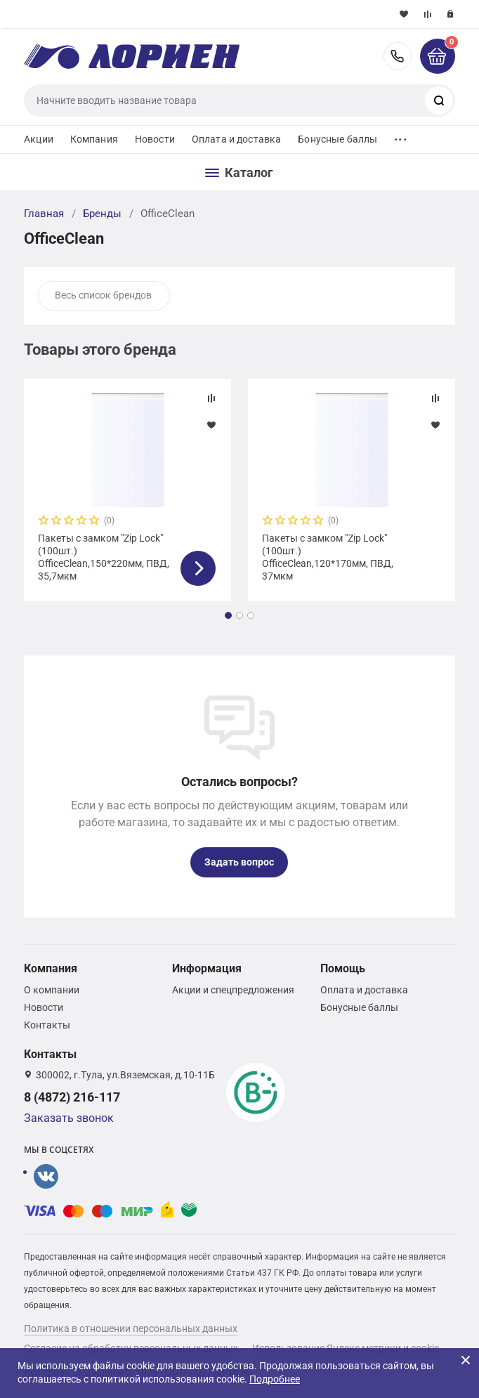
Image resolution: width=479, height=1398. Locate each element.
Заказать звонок (69, 1118)
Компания (94, 139)
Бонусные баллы (337, 139)
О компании (51, 989)
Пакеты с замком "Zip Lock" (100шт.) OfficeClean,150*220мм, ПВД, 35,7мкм (103, 557)
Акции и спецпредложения (233, 989)
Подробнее (274, 1379)
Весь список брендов (103, 295)
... (400, 136)
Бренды (102, 213)
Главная (44, 213)
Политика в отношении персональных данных (130, 1328)
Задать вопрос (239, 862)
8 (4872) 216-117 (397, 56)
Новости (155, 139)
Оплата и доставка (236, 139)
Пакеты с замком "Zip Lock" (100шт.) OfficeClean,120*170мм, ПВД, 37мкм (327, 557)
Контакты (47, 1025)
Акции (38, 139)
